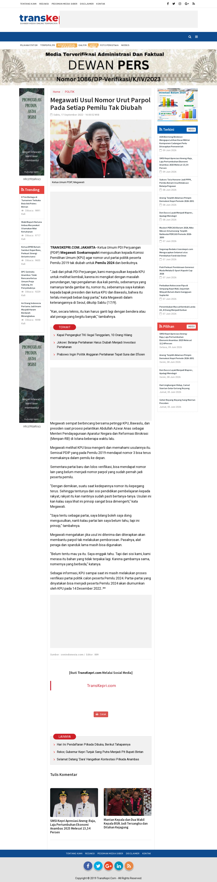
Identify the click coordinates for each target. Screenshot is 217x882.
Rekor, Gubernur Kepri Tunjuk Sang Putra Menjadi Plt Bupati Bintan (100, 752)
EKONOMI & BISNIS (96, 47)
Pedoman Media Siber (65, 3)
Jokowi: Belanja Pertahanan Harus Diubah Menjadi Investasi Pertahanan (96, 345)
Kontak (100, 3)
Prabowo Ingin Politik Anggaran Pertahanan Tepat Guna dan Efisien (101, 354)
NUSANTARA (47, 47)
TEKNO (174, 47)
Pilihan (166, 326)
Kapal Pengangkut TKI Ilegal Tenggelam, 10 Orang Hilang (94, 335)
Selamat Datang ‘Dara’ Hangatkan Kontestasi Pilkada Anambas (98, 759)
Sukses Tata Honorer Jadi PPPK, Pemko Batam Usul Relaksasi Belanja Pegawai (175, 182)
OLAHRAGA (155, 47)
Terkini (166, 129)
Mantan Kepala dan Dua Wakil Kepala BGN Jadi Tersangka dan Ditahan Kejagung (126, 823)
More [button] (86, 56)
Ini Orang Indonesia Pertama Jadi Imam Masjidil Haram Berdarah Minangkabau (31, 309)
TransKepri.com (101, 685)
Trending (30, 189)
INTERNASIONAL (128, 47)
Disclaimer (87, 3)
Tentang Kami (28, 3)
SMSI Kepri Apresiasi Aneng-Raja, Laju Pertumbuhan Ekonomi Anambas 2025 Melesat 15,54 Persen (73, 826)
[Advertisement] (128, 19)
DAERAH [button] (67, 47)
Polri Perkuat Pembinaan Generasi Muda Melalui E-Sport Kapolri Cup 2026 (176, 270)
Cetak (101, 714)
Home (25, 47)
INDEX (191, 129)
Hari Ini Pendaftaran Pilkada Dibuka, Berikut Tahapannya (93, 744)
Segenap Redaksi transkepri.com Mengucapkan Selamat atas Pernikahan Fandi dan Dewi (176, 252)
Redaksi (44, 3)
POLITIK (69, 91)
